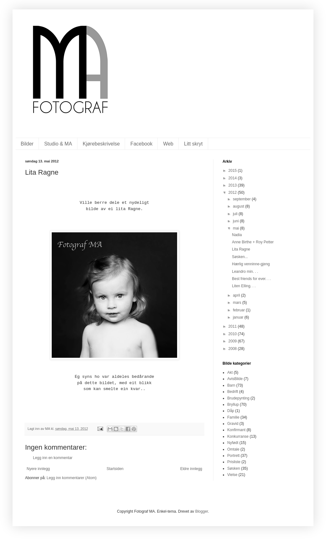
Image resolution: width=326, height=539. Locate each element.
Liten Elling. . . (243, 286)
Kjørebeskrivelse (101, 143)
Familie (233, 417)
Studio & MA (58, 143)
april (237, 295)
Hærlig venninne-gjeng (251, 264)
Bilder (27, 143)
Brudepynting (238, 398)
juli (236, 214)
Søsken (233, 468)
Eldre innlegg (191, 469)
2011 (233, 326)
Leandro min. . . (245, 271)
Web (168, 143)
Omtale (233, 449)
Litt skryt (193, 143)
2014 (233, 178)
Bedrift (232, 391)
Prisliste (233, 462)
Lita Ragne (241, 249)
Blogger (201, 511)
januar (238, 317)
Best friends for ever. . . (251, 279)
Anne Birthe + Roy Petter (253, 242)
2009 (233, 341)
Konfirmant (236, 430)
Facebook (141, 143)
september (242, 199)
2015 (233, 170)
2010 (233, 334)
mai (236, 228)
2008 (233, 348)
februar (239, 310)
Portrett (233, 455)
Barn (231, 385)
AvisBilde (235, 379)
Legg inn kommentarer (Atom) (72, 478)
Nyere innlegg (38, 469)
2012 (233, 192)
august (239, 206)
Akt (230, 372)
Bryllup (233, 404)
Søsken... (240, 257)
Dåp (230, 411)
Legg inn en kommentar (52, 458)
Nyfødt (232, 443)
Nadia (237, 235)
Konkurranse (238, 436)
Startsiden (115, 469)
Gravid (232, 423)
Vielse (232, 475)
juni (236, 221)
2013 (233, 185)
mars (237, 302)
